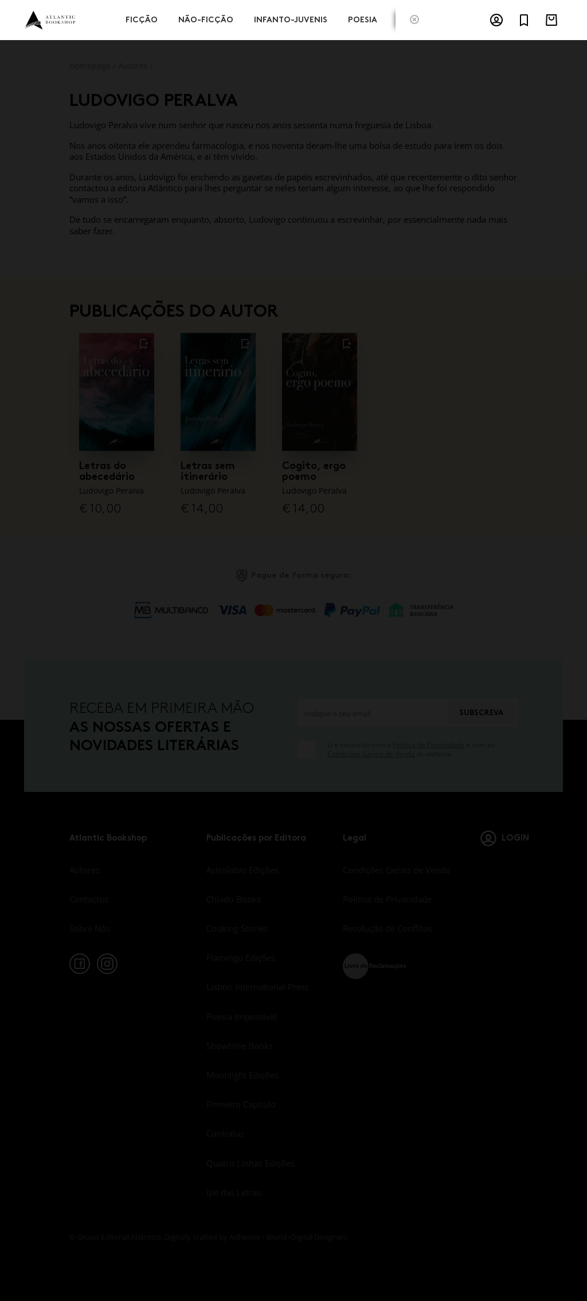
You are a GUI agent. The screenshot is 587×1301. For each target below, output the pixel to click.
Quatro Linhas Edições (250, 1163)
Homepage (90, 65)
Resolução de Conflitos (387, 928)
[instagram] (107, 963)
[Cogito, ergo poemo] (319, 391)
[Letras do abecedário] (116, 391)
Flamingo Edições (240, 957)
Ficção (142, 18)
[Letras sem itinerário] (218, 391)
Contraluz (225, 1133)
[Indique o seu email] (372, 713)
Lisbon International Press (257, 986)
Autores (133, 65)
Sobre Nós (89, 928)
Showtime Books (239, 1045)
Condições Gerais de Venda (371, 754)
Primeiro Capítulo (241, 1104)
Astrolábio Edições (242, 870)
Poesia (362, 18)
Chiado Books (233, 899)
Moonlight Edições (242, 1075)
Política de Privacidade (428, 745)
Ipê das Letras (233, 1192)
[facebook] (79, 963)
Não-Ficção (205, 18)
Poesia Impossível (241, 1016)
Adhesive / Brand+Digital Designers (288, 1237)
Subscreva (481, 712)
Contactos (88, 899)
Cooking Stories (237, 928)
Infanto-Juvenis (290, 18)
